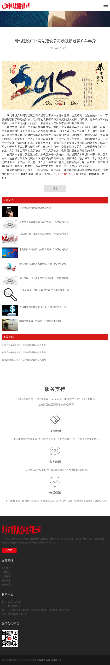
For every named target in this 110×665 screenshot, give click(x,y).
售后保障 (55, 492)
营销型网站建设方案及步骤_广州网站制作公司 (42, 263)
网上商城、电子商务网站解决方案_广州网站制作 (43, 278)
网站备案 (6, 580)
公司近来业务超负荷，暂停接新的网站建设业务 (24, 345)
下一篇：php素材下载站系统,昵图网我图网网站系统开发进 (62, 188)
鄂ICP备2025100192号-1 (50, 660)
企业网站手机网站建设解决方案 (35, 208)
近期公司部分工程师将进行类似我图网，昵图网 (24, 360)
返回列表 (55, 188)
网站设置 (6, 584)
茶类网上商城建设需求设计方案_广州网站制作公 (43, 222)
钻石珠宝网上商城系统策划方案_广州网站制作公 (43, 234)
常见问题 (55, 461)
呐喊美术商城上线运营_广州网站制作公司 (40, 321)
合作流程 (55, 431)
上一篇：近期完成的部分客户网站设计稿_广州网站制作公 (47, 188)
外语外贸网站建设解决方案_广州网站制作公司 (42, 307)
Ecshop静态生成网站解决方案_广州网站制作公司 (44, 290)
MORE (9, 550)
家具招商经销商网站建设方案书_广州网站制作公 (43, 249)
